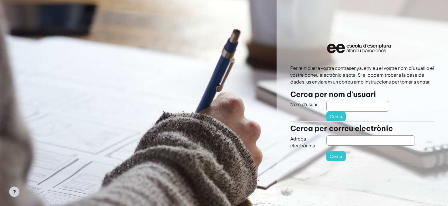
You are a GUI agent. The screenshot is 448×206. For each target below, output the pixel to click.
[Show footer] (14, 192)
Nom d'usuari (304, 104)
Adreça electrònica (302, 142)
